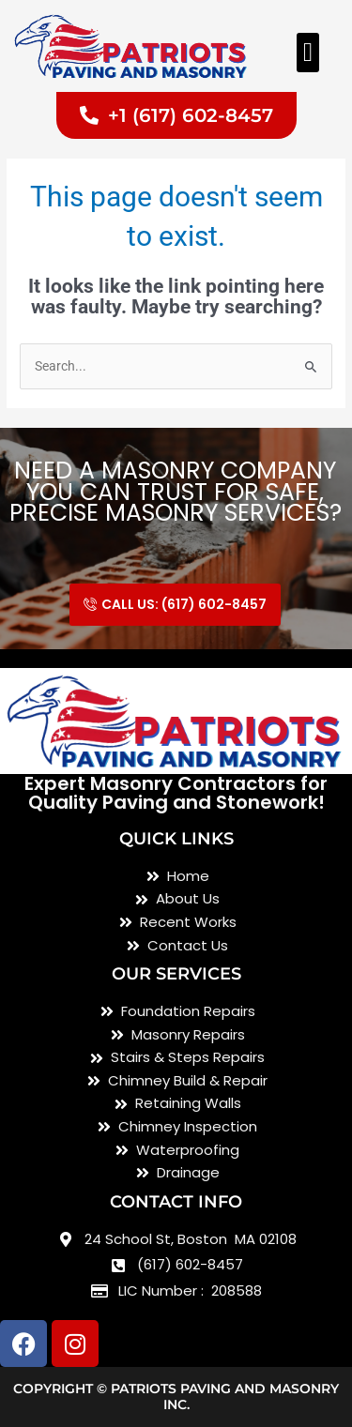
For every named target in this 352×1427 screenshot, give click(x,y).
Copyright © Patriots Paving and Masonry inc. (176, 1396)
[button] (308, 52)
